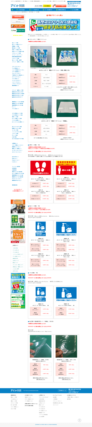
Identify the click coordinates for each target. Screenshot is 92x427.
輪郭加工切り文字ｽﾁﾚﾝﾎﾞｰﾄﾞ (17, 97)
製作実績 (69, 399)
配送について (15, 262)
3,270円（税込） (46, 309)
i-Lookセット (14, 161)
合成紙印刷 (14, 170)
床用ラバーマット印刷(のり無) (18, 51)
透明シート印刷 (15, 116)
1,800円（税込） (72, 126)
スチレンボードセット (16, 66)
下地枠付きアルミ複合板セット (18, 75)
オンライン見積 (18, 195)
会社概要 (54, 397)
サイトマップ (55, 404)
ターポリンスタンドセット (17, 150)
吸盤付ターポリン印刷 (16, 128)
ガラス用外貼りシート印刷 (17, 115)
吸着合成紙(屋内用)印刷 (16, 56)
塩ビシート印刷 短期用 (17, 60)
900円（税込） (72, 364)
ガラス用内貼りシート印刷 (17, 113)
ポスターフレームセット (17, 178)
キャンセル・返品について (18, 264)
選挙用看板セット (15, 85)
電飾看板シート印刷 (16, 99)
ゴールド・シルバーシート (17, 54)
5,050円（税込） (46, 313)
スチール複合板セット (16, 71)
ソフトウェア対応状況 (43, 414)
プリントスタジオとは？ (43, 397)
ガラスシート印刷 (16, 111)
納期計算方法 (15, 258)
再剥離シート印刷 (15, 46)
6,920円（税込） (72, 76)
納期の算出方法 (42, 401)
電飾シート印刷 (14, 401)
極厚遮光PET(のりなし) (16, 180)
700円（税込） (46, 364)
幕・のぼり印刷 (15, 124)
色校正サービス (28, 397)
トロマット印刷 (15, 133)
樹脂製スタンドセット (16, 146)
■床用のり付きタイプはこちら (40, 154)
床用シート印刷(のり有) (16, 49)
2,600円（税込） (72, 132)
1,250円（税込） (71, 369)
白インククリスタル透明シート (18, 121)
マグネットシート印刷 (16, 53)
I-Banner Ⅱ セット (15, 160)
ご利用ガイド (15, 245)
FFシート (14, 106)
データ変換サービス (29, 401)
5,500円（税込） (46, 183)
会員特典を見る (21, 19)
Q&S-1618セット (15, 156)
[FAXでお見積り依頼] (29, 405)
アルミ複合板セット (16, 68)
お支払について (16, 260)
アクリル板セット (15, 78)
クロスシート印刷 (15, 58)
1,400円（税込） (46, 373)
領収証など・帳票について (18, 266)
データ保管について (17, 256)
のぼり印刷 (14, 137)
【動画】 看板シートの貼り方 (73, 397)
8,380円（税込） (72, 81)
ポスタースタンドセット (17, 152)
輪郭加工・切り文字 (16, 87)
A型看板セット (15, 143)
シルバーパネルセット (16, 82)
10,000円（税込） (46, 186)
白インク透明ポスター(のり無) (18, 173)
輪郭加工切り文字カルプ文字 (17, 91)
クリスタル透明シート (16, 120)
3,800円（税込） (46, 245)
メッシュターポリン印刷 (17, 131)
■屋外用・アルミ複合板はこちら (56, 281)
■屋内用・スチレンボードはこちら (41, 281)
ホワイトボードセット (16, 76)
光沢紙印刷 (14, 168)
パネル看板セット (16, 64)
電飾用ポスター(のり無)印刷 (17, 103)
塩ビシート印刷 (15, 42)
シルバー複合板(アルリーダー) (18, 69)
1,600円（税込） (71, 373)
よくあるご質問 (16, 268)
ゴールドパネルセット (16, 80)
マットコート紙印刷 (16, 166)
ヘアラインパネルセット (17, 83)
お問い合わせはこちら (40, 379)
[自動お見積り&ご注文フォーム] (31, 403)
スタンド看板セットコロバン (17, 145)
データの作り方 (16, 250)
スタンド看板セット (16, 141)
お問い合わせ (15, 271)
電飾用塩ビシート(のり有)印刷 (18, 101)
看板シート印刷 (14, 397)
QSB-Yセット (14, 158)
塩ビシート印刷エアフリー (17, 44)
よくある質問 (41, 416)
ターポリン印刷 (15, 130)
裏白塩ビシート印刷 (16, 48)
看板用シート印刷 (16, 40)
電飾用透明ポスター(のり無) (17, 105)
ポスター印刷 (15, 164)
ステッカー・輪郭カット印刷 (17, 61)
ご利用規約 (55, 399)
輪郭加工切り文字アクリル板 (17, 95)
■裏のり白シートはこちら (54, 216)
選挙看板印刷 (15, 182)
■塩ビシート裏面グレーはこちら (41, 216)
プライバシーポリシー (57, 401)
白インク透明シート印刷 (17, 118)
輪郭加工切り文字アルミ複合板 (18, 93)
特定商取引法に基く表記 (58, 402)
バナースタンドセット (17, 154)
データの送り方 (16, 252)
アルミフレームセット (16, 73)
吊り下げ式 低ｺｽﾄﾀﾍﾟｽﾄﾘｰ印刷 (18, 138)
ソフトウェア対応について (18, 254)
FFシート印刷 (14, 135)
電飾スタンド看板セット (17, 148)
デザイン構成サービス (29, 399)
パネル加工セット (14, 399)
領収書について (42, 412)
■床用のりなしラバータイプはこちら (55, 154)
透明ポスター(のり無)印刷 (17, 171)
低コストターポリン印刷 (17, 126)
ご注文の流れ (15, 248)
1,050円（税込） (46, 369)
